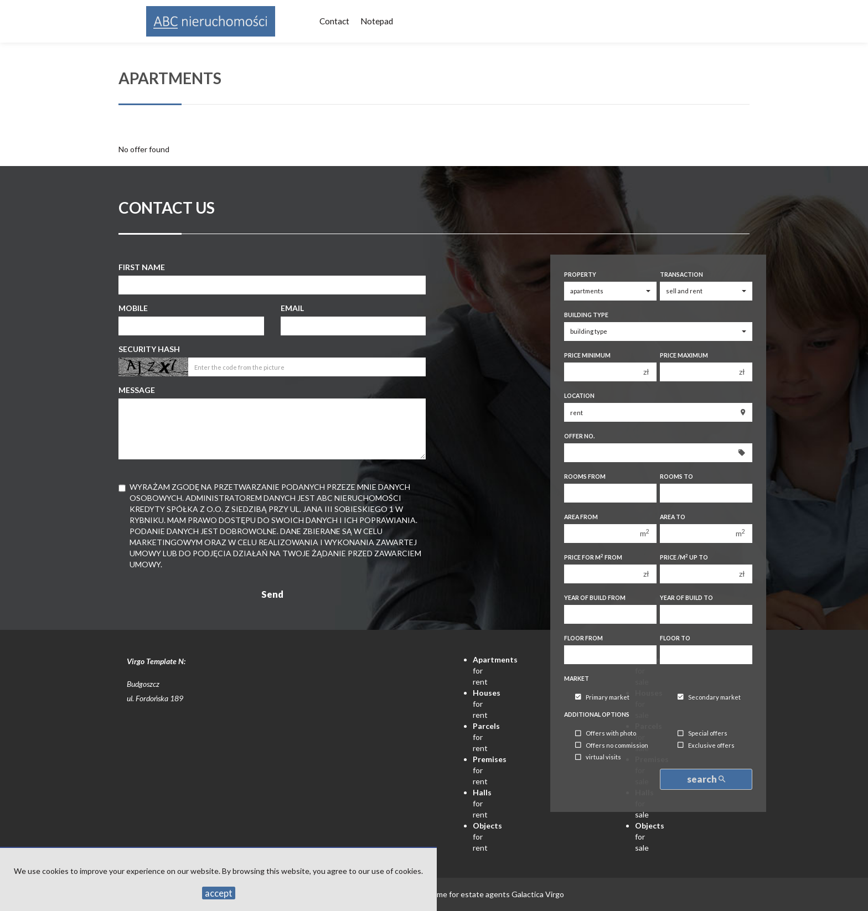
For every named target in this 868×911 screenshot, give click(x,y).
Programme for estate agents (459, 894)
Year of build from (595, 597)
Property (580, 274)
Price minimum (587, 355)
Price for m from (593, 557)
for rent (482, 803)
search (706, 779)
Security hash (149, 349)
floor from (583, 638)
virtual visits (598, 757)
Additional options (596, 714)
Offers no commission (611, 745)
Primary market (602, 697)
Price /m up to (684, 557)
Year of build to (686, 597)
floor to (675, 638)
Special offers (702, 733)
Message (136, 390)
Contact (334, 21)
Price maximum (684, 355)
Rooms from (585, 476)
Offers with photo (605, 733)
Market (576, 678)
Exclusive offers (706, 745)
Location (579, 395)
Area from (581, 517)
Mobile (133, 308)
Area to (672, 517)
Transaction (681, 274)
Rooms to (676, 476)
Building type (586, 315)
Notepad (376, 21)
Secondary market (709, 697)
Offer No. (579, 436)
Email (292, 308)
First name (141, 267)
